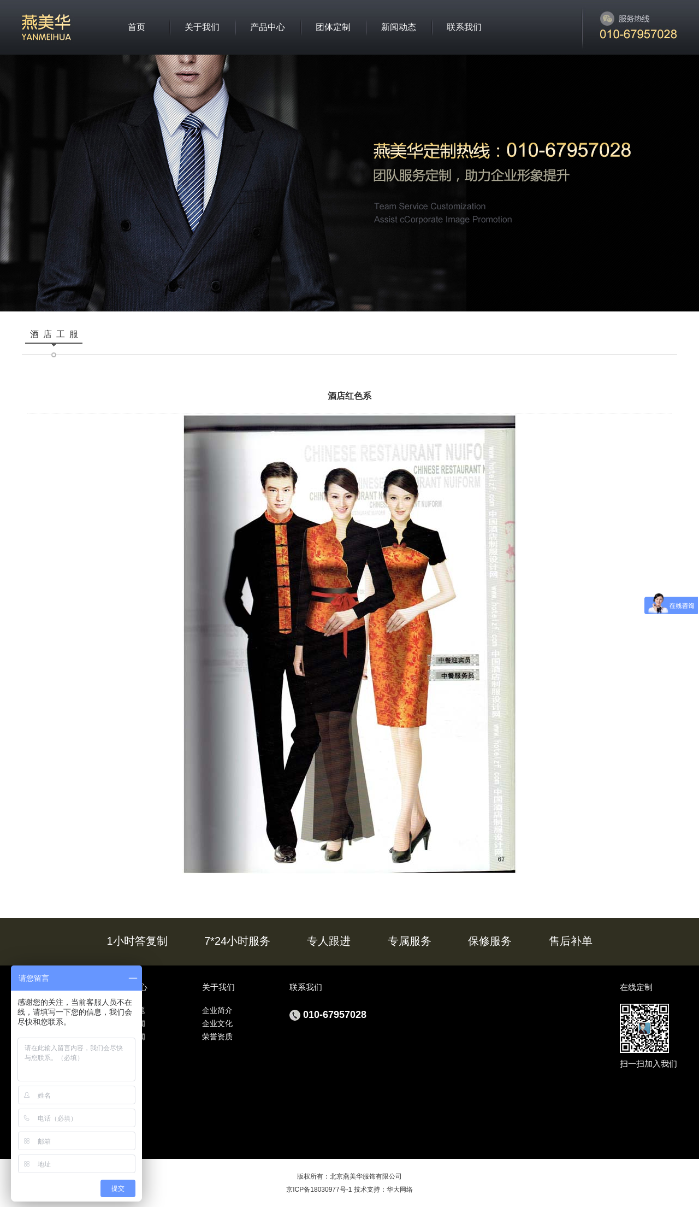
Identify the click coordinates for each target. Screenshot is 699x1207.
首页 (136, 27)
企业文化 (217, 1023)
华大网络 (400, 1189)
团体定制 (333, 27)
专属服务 (409, 941)
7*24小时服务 (237, 941)
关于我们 (202, 27)
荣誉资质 (217, 1036)
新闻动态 (398, 27)
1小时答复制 (137, 941)
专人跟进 (329, 941)
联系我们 (464, 27)
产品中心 (267, 27)
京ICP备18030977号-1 (319, 1189)
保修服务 (490, 941)
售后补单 (571, 941)
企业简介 (217, 1010)
